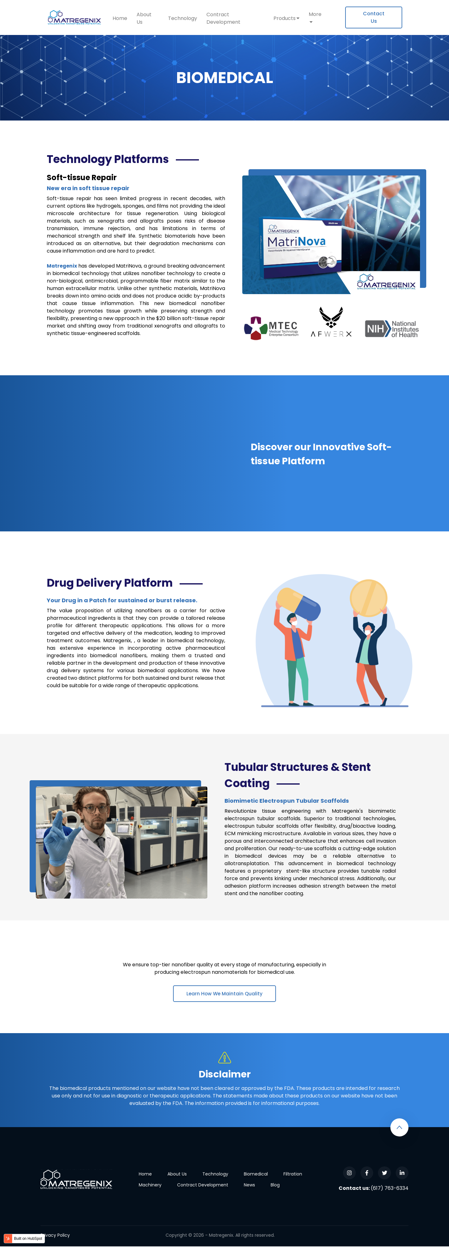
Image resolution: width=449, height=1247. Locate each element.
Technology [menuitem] (182, 18)
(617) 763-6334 (389, 1188)
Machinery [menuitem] (150, 1185)
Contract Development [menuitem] (223, 18)
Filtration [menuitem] (292, 1174)
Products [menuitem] (284, 18)
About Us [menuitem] (144, 18)
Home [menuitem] (120, 18)
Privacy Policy (55, 1236)
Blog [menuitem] (275, 1185)
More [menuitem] (315, 14)
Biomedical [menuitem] (256, 1174)
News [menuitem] (249, 1185)
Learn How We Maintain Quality (224, 994)
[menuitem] (373, 17)
